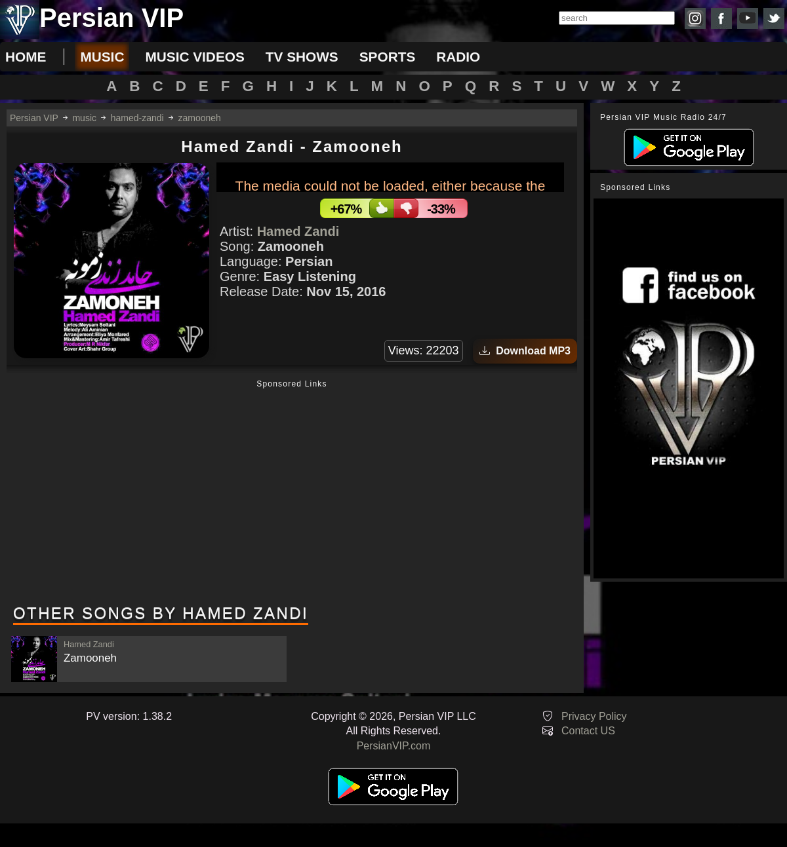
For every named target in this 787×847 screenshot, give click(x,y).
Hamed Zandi (298, 231)
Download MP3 (525, 350)
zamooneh (199, 118)
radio (458, 56)
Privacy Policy (594, 716)
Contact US (588, 730)
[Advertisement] (292, 493)
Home (25, 56)
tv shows (302, 56)
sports (387, 56)
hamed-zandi (137, 118)
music (102, 56)
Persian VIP (34, 118)
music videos (194, 56)
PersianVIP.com (394, 745)
